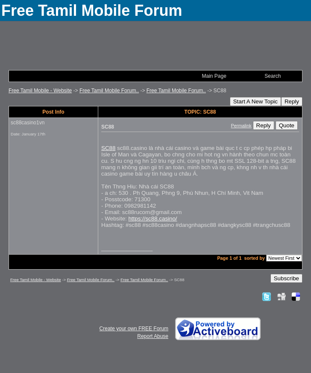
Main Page (214, 76)
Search (272, 76)
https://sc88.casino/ (152, 218)
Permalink (241, 125)
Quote (286, 125)
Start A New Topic (255, 101)
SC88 (108, 148)
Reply (292, 101)
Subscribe (286, 278)
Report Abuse (152, 336)
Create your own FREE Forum (134, 329)
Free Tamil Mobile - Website (40, 91)
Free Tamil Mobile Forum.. (109, 91)
